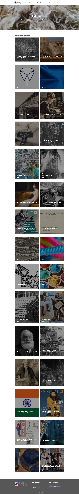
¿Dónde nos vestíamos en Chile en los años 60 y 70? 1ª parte (51, 412)
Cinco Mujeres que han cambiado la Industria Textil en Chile (26, 229)
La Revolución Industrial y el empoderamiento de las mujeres (50, 351)
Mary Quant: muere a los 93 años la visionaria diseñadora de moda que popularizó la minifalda (51, 466)
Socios (46, 2)
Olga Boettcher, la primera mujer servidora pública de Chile (50, 141)
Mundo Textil (39, 2)
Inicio (26, 2)
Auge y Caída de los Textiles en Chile (51, 202)
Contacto (59, 2)
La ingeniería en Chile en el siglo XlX (26, 114)
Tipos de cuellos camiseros (24, 84)
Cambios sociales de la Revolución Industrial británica (26, 57)
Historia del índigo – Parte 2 (49, 440)
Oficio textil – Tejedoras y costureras (51, 114)
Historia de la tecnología (23, 319)
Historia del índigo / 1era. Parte (25, 467)
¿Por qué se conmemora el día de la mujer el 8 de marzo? (51, 174)
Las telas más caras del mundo (25, 141)
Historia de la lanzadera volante (25, 381)
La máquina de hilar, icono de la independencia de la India (25, 412)
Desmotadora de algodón (23, 284)
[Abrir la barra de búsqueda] (63, 2)
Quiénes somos (32, 2)
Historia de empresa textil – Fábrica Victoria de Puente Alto (51, 381)
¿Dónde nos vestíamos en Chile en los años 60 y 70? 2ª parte (26, 439)
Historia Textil (52, 2)
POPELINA (44, 84)
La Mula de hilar (21, 175)
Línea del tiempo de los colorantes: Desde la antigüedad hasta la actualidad (51, 283)
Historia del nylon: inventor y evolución (52, 256)
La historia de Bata (47, 319)
